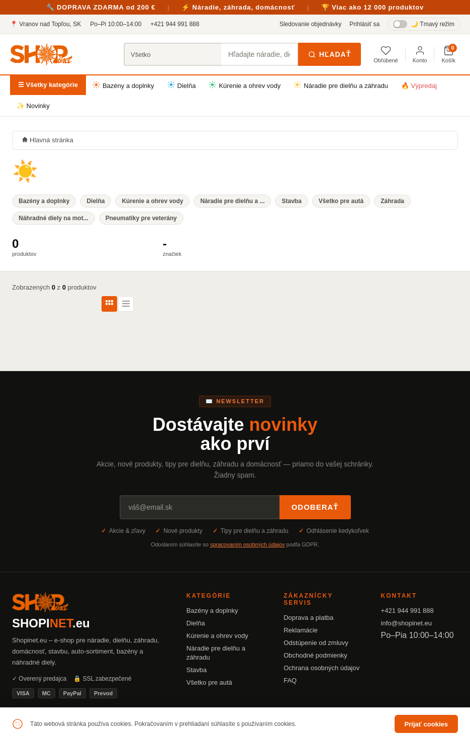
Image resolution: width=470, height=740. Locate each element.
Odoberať (315, 507)
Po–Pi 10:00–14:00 (115, 24)
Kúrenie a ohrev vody (244, 85)
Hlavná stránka (47, 140)
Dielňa (181, 85)
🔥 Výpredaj (419, 85)
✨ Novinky (33, 106)
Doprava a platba (308, 617)
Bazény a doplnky (123, 85)
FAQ (290, 680)
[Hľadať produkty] (259, 54)
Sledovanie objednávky (310, 24)
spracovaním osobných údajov (247, 544)
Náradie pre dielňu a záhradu (341, 85)
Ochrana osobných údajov (321, 668)
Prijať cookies (426, 724)
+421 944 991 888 (174, 24)
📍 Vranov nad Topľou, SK (45, 24)
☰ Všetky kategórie (48, 84)
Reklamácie (301, 630)
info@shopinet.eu (406, 623)
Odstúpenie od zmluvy (316, 642)
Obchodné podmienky (315, 655)
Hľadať (329, 54)
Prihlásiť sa (364, 24)
